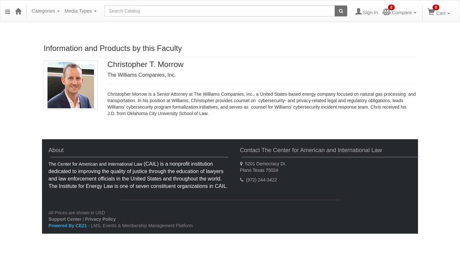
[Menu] (7, 11)
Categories (46, 11)
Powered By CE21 (68, 225)
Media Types (81, 11)
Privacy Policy (100, 219)
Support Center (64, 219)
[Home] (18, 11)
